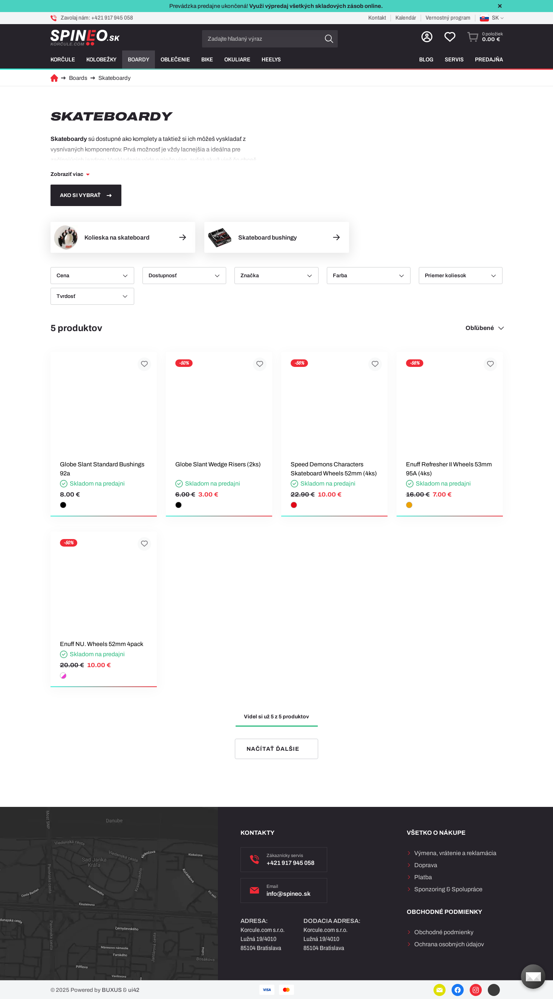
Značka (250, 275)
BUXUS (112, 990)
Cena (63, 275)
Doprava (425, 865)
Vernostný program (448, 18)
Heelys (271, 60)
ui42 (133, 990)
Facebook (458, 990)
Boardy (138, 60)
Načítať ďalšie (273, 749)
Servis (454, 60)
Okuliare (237, 60)
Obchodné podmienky (443, 932)
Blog (426, 60)
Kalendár (405, 18)
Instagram (476, 990)
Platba (423, 877)
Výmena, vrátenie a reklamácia (455, 853)
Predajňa (489, 60)
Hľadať (329, 38)
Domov (54, 78)
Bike (207, 60)
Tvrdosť (66, 296)
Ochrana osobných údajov (449, 944)
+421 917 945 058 (112, 18)
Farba (340, 275)
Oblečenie (175, 60)
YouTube (494, 990)
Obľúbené (480, 328)
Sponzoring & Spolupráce (448, 889)
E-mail (440, 990)
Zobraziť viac (67, 174)
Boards (78, 78)
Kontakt (377, 18)
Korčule (63, 60)
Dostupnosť (162, 275)
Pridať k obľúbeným (144, 364)
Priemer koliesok (445, 275)
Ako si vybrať (80, 195)
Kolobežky (101, 60)
